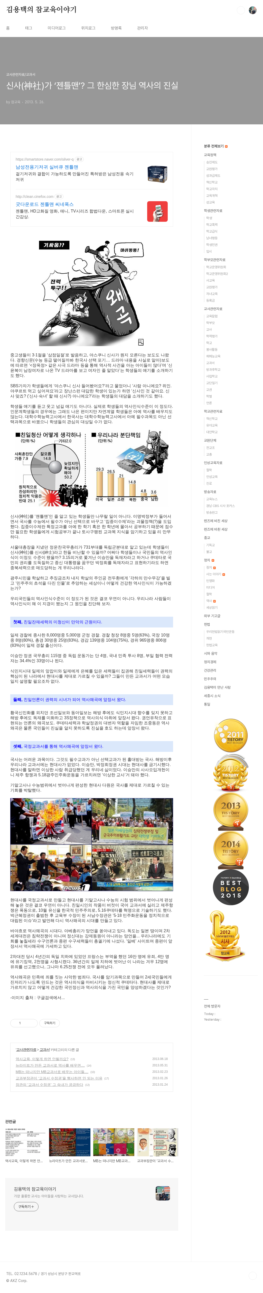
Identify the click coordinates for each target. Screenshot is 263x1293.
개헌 (209, 638)
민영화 (210, 581)
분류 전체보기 (216, 146)
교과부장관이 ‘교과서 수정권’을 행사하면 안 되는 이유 (59, 1078)
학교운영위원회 (216, 267)
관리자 (142, 28)
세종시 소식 (212, 696)
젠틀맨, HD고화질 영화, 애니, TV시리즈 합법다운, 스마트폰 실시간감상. (75, 214)
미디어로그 (57, 28)
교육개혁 (212, 196)
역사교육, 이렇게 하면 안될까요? (42, 1059)
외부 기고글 (212, 616)
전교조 (210, 448)
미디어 (210, 587)
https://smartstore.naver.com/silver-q (45, 159)
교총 (209, 454)
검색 (241, 10)
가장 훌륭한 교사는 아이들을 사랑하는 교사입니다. (49, 1196)
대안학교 (212, 432)
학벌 (209, 396)
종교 (207, 538)
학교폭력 (212, 225)
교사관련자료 (26, 1050)
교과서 (45, 1050)
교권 (209, 390)
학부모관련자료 (215, 260)
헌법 (207, 624)
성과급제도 (213, 176)
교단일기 (212, 383)
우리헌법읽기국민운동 (220, 632)
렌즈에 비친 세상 (216, 521)
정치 (209, 560)
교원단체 (210, 440)
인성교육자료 (213, 463)
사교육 (210, 280)
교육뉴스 (212, 499)
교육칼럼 (212, 316)
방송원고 (212, 512)
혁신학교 (212, 182)
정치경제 (210, 662)
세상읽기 (212, 607)
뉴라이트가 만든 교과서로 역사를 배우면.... (50, 1065)
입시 (209, 251)
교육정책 (210, 155)
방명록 (116, 28)
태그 (28, 28)
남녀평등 (212, 238)
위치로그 (88, 28)
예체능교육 (213, 356)
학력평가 (212, 336)
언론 (209, 403)
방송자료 (210, 492)
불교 (209, 552)
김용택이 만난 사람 (217, 687)
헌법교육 (212, 645)
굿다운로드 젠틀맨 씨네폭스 (45, 204)
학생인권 (212, 245)
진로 (209, 483)
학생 (209, 218)
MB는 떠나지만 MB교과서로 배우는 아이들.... (52, 1072)
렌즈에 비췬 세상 (216, 529)
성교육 (210, 202)
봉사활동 (212, 350)
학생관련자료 (213, 211)
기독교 (210, 545)
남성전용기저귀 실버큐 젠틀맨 (47, 167)
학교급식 (212, 231)
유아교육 (212, 425)
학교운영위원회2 (217, 274)
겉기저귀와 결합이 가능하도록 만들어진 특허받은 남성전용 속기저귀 (75, 177)
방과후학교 (213, 370)
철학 (209, 470)
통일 (207, 704)
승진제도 (212, 162)
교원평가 (212, 169)
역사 (211, 601)
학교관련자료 (213, 411)
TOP (253, 1276)
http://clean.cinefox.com (34, 197)
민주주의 (210, 679)
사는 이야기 (215, 574)
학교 (209, 343)
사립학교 (212, 376)
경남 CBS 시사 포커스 (220, 506)
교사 (209, 329)
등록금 (210, 300)
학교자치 (212, 189)
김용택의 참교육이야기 (41, 10)
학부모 (210, 323)
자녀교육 (212, 294)
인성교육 (212, 477)
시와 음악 (210, 653)
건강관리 (210, 670)
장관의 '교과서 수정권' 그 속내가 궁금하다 (49, 1085)
